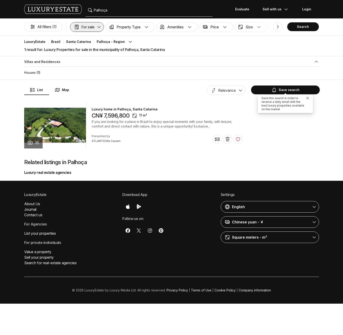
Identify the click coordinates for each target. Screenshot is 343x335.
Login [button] (306, 9)
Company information (255, 290)
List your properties (40, 233)
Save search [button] (284, 89)
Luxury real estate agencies (47, 172)
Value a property (37, 251)
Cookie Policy (225, 290)
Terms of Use (201, 290)
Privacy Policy (177, 290)
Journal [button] (30, 209)
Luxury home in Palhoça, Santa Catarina (125, 109)
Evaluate (242, 9)
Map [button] (62, 90)
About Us (32, 204)
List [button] (36, 90)
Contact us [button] (33, 215)
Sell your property (39, 257)
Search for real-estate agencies (50, 263)
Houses (30, 72)
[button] (87, 27)
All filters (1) (43, 27)
